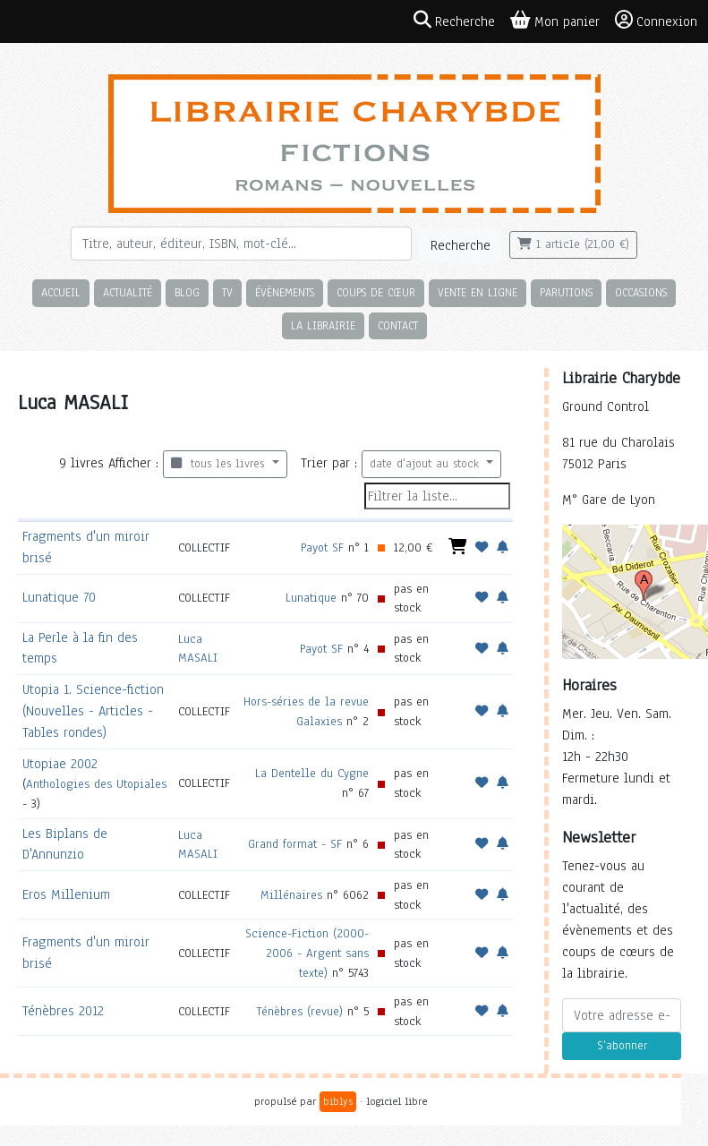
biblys (338, 1101)
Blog (187, 292)
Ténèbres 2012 (63, 1011)
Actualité (127, 292)
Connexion (656, 20)
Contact (398, 325)
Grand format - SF (295, 843)
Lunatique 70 (59, 597)
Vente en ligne (477, 292)
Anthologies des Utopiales (96, 783)
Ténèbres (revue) (299, 1011)
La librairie (323, 325)
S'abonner (622, 1046)
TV (227, 292)
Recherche (460, 245)
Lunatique (311, 597)
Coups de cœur (376, 292)
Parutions (566, 292)
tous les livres (220, 464)
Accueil (61, 292)
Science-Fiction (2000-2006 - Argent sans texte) (307, 952)
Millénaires (291, 894)
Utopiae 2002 (60, 764)
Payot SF (322, 547)
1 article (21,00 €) (573, 244)
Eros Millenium (66, 894)
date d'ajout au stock (426, 464)
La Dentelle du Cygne (312, 773)
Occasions (641, 292)
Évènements (284, 292)
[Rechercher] (241, 244)
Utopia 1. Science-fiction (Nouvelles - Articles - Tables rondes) (93, 710)
